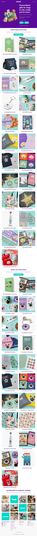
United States (30, 525)
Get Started (18, 34)
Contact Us (12, 523)
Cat (21, 22)
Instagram (4, 524)
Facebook (4, 523)
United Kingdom (31, 523)
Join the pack (21, 524)
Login (20, 523)
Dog (26, 22)
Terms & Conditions (13, 527)
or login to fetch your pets (23, 25)
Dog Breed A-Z (12, 524)
